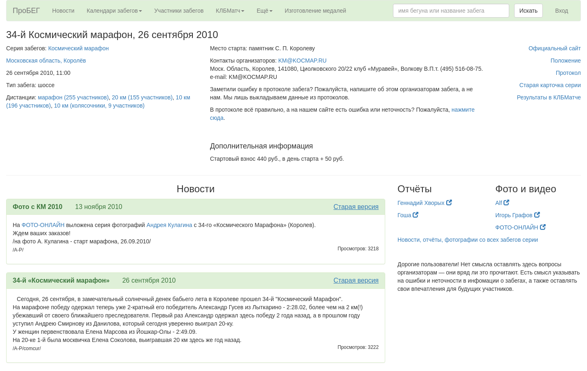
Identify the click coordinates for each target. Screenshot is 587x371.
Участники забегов (179, 10)
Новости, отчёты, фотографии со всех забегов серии (467, 239)
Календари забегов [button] (114, 10)
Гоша (407, 215)
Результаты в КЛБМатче (549, 97)
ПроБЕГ (26, 11)
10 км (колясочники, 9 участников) (99, 105)
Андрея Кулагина (169, 225)
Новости (63, 10)
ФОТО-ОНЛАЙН (43, 225)
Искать (528, 10)
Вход (561, 10)
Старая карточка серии (550, 85)
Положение (566, 60)
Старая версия (356, 206)
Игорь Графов (517, 215)
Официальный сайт (554, 48)
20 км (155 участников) (142, 97)
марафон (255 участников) (73, 97)
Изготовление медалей (315, 10)
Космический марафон (78, 48)
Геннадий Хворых (424, 203)
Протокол (568, 73)
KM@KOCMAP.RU (302, 60)
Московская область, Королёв (46, 60)
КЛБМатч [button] (230, 10)
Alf (502, 203)
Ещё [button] (265, 10)
